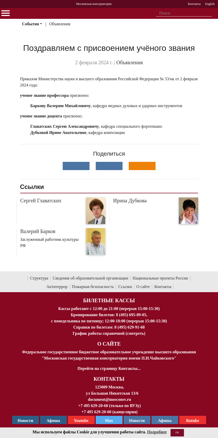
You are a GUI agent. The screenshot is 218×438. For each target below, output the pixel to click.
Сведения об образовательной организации (90, 278)
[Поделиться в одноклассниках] (142, 166)
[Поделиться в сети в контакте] (76, 166)
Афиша (165, 420)
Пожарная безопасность (93, 286)
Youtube (81, 420)
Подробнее (157, 432)
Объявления (59, 24)
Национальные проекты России (160, 278)
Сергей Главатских (41, 200)
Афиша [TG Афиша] (53, 420)
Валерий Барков (37, 231)
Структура (39, 278)
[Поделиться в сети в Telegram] (109, 166)
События (30, 24)
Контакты (162, 286)
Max (109, 420)
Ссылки (125, 286)
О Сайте (109, 344)
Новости (137, 420)
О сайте (143, 286)
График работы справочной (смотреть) (109, 333)
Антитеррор (57, 286)
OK (177, 432)
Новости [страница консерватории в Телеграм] (25, 420)
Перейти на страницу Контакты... (108, 368)
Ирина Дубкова (130, 200)
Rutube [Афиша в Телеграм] (192, 420)
